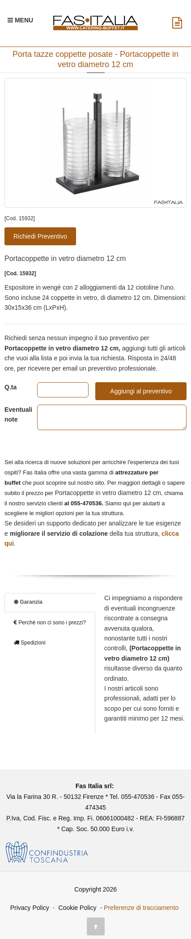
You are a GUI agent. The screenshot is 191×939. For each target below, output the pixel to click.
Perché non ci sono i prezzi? (50, 622)
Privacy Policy (29, 907)
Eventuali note (14, 414)
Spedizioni (30, 643)
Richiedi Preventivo (40, 236)
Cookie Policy (78, 907)
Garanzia (28, 602)
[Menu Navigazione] (20, 20)
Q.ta (10, 387)
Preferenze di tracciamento (141, 907)
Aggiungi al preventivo (141, 391)
